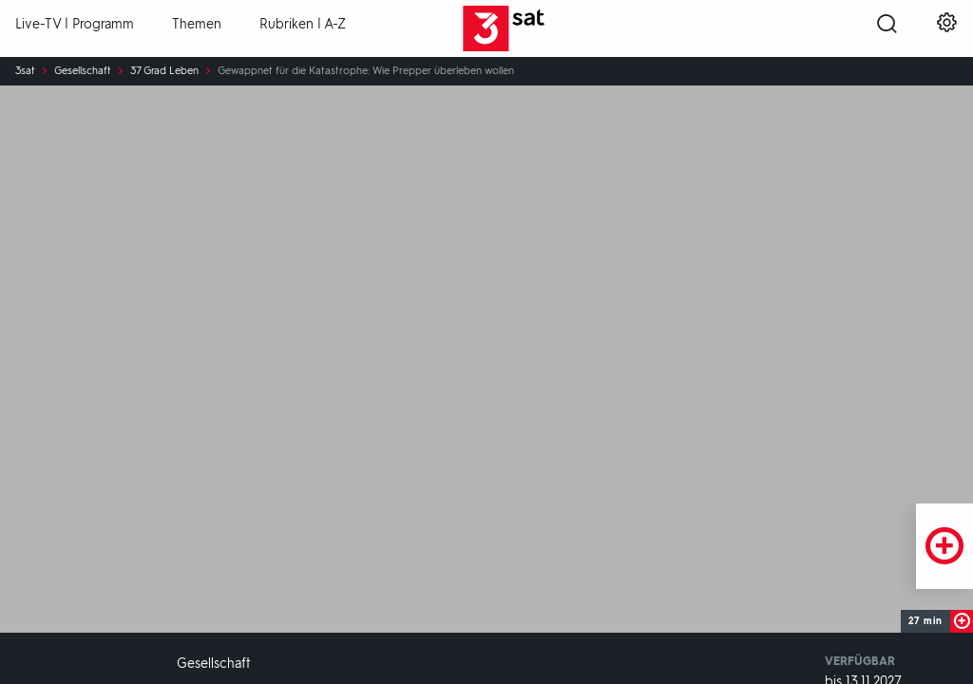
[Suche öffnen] (887, 29)
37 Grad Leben (164, 71)
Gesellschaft (82, 71)
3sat (25, 71)
